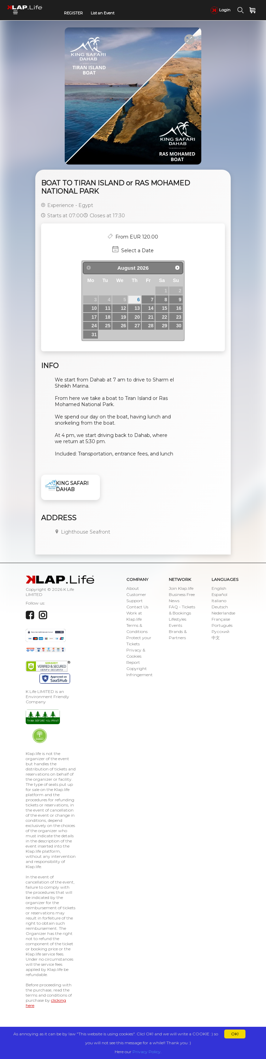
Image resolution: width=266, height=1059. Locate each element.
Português (222, 625)
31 (94, 334)
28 (150, 325)
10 (94, 308)
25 (107, 325)
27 (137, 325)
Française (221, 619)
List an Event (102, 13)
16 (178, 308)
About (132, 588)
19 (123, 317)
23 (178, 317)
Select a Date (137, 250)
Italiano (219, 600)
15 (164, 308)
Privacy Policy (146, 1051)
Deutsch (220, 606)
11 (107, 308)
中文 (216, 637)
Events (175, 625)
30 (178, 325)
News (174, 600)
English (219, 588)
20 (137, 317)
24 (94, 325)
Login (220, 9)
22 (164, 317)
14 (150, 308)
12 (123, 308)
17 (94, 317)
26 (123, 325)
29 (164, 325)
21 (150, 317)
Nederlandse (223, 613)
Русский (220, 631)
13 (137, 308)
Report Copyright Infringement (139, 668)
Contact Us (137, 606)
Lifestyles (177, 619)
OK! (235, 1033)
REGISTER (73, 13)
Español (219, 594)
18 (107, 317)
